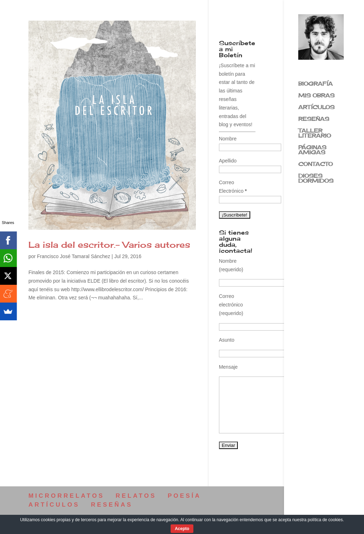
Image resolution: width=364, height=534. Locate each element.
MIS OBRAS (316, 96)
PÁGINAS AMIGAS (312, 150)
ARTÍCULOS (316, 108)
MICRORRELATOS (66, 495)
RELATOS (136, 495)
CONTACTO (315, 164)
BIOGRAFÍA (315, 84)
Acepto (182, 528)
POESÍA (184, 495)
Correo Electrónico (233, 187)
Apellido (228, 161)
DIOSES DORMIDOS (315, 178)
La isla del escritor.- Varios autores (109, 244)
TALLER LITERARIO (314, 133)
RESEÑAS (313, 119)
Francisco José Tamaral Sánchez (73, 256)
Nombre (228, 138)
